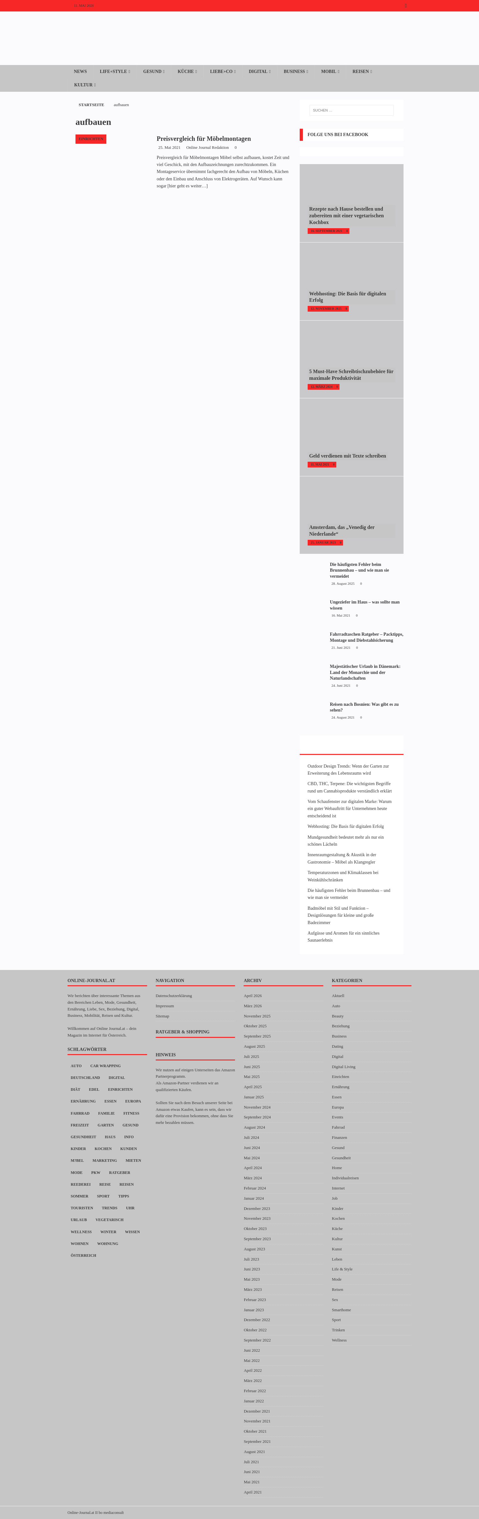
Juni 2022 (252, 1350)
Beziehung (341, 1026)
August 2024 (254, 1127)
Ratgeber (119, 1172)
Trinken (338, 1329)
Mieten (133, 1161)
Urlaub (79, 1220)
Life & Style (342, 1269)
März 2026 (253, 1005)
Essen (110, 1101)
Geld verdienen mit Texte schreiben (347, 456)
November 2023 (257, 1218)
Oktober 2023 (255, 1228)
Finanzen (339, 1137)
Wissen (132, 1232)
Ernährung (83, 1101)
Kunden (128, 1148)
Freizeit (80, 1125)
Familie (106, 1113)
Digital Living (343, 1066)
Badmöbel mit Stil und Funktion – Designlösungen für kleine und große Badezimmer (341, 915)
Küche (187, 71)
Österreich (83, 1255)
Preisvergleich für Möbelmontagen (204, 138)
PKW (96, 1172)
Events (337, 1117)
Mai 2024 (252, 1157)
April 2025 (253, 1086)
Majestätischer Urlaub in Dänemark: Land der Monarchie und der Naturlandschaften (365, 672)
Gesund (153, 71)
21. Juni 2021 (341, 647)
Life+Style (114, 71)
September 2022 (257, 1340)
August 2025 (254, 1046)
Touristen (82, 1208)
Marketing (105, 1161)
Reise (105, 1184)
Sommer (79, 1196)
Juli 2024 (251, 1137)
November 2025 (257, 1016)
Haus (110, 1137)
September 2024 (257, 1117)
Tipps (123, 1196)
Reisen (363, 71)
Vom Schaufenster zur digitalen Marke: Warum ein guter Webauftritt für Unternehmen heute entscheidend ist (350, 808)
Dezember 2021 (257, 1411)
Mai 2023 (252, 1279)
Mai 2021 (252, 1481)
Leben (337, 1259)
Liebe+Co (222, 71)
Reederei (81, 1184)
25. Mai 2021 (169, 147)
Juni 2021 (252, 1472)
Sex (335, 1299)
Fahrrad (80, 1113)
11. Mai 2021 (320, 464)
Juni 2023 (252, 1269)
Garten (106, 1125)
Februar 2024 (255, 1188)
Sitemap (162, 1016)
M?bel (77, 1161)
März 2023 (253, 1289)
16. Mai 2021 (341, 615)
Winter (108, 1232)
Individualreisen (345, 1177)
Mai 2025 (252, 1076)
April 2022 (253, 1370)
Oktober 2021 (255, 1431)
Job (335, 1198)
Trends (110, 1208)
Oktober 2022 (255, 1329)
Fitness (131, 1113)
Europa (133, 1101)
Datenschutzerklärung (174, 995)
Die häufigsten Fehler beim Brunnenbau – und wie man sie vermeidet (359, 570)
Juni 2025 (252, 1066)
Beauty (338, 1016)
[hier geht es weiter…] (188, 186)
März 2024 (253, 1177)
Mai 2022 (252, 1360)
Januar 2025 (254, 1097)
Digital (260, 71)
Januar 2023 (254, 1309)
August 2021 (254, 1451)
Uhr (130, 1208)
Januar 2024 (254, 1198)
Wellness (81, 1232)
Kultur (83, 84)
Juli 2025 (251, 1056)
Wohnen (80, 1243)
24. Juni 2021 (341, 685)
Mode (76, 1172)
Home (337, 1168)
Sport (103, 1196)
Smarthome (341, 1309)
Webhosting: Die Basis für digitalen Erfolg (346, 826)
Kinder (78, 1148)
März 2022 (253, 1380)
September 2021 (257, 1441)
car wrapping (105, 1066)
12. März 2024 (321, 386)
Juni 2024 (252, 1147)
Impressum (165, 1005)
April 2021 (253, 1492)
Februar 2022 (255, 1390)
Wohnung (107, 1243)
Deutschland (85, 1077)
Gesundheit (83, 1137)
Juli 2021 (251, 1461)
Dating (337, 1046)
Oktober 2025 (255, 1026)
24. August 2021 (343, 717)
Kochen (103, 1148)
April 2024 (253, 1168)
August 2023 (254, 1249)
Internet (338, 1188)
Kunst (337, 1249)
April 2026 (253, 995)
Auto (76, 1066)
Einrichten (120, 1089)
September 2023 (257, 1238)
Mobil (331, 71)
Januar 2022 (254, 1401)
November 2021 (257, 1421)
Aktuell (338, 995)
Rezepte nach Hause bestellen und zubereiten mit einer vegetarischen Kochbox (346, 215)
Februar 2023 (255, 1299)
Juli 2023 (251, 1259)
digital (117, 1077)
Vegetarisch (110, 1220)
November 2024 (257, 1107)
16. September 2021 (326, 231)
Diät (75, 1089)
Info (129, 1137)
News (80, 71)
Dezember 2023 (257, 1208)
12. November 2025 (326, 308)
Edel (94, 1089)
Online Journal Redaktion (207, 147)
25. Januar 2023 (323, 542)
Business (297, 71)
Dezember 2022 (257, 1320)
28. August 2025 (343, 583)
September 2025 (257, 1036)
